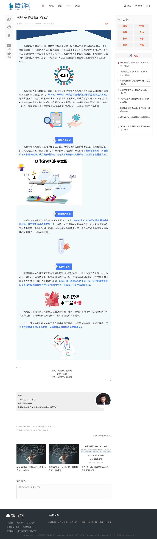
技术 (141, 26)
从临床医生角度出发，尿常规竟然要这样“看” (35, 426)
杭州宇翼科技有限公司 (46, 535)
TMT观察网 (92, 522)
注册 (148, 6)
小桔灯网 (52, 522)
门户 (42, 6)
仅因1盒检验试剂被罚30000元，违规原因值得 (135, 82)
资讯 (51, 6)
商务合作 (10, 523)
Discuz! (59, 535)
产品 (141, 45)
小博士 (19, 24)
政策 (125, 26)
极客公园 (73, 522)
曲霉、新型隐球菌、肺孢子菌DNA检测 (33, 430)
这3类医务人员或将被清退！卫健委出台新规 (134, 100)
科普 (125, 45)
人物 (141, 32)
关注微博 (31, 523)
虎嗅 (101, 522)
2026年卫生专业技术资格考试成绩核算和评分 (135, 128)
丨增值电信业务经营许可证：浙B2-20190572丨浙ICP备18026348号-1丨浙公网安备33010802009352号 (99, 535)
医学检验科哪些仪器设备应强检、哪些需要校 (135, 109)
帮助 (77, 6)
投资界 (108, 522)
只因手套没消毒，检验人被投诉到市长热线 (135, 91)
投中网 (82, 522)
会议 (60, 6)
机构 (125, 38)
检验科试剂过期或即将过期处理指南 (135, 117)
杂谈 (125, 32)
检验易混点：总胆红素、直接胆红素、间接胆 (134, 73)
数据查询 (20, 523)
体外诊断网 (62, 522)
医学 (141, 38)
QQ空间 (9, 35)
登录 (140, 6)
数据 (68, 6)
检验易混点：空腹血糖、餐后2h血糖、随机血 (134, 64)
